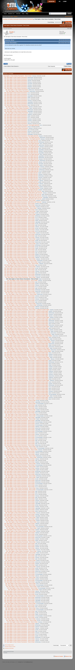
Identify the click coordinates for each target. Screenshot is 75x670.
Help (23, 13)
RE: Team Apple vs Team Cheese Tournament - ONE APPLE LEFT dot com (22, 191)
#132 (70, 28)
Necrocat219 (30, 83)
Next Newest (14, 66)
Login (11, 16)
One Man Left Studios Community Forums (12, 19)
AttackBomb (30, 86)
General (24, 19)
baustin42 (41, 165)
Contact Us (20, 662)
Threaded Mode (63, 25)
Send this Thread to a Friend (10, 646)
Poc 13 (29, 92)
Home (5, 13)
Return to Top (68, 656)
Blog (27, 13)
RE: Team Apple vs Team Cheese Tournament (15, 77)
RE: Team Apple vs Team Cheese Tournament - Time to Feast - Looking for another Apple (27, 309)
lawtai (43, 191)
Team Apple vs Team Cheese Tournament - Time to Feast (17, 75)
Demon (29, 105)
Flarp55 (11, 32)
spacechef (29, 80)
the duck (29, 126)
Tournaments (30, 19)
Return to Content (59, 656)
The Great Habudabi (52, 394)
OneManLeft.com (29, 662)
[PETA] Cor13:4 (31, 89)
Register (15, 16)
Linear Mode (68, 25)
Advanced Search (68, 16)
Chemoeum (30, 82)
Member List (11, 13)
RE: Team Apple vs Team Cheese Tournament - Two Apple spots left (21, 172)
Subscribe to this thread (9, 648)
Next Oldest (7, 66)
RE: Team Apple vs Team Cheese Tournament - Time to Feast (20, 200)
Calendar (18, 13)
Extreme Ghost (32, 91)
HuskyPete (40, 189)
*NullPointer (30, 114)
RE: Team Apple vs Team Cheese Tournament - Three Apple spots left (21, 165)
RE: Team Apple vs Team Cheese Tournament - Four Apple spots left (22, 125)
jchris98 (29, 88)
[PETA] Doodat (30, 77)
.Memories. (41, 162)
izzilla (29, 129)
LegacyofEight (30, 102)
